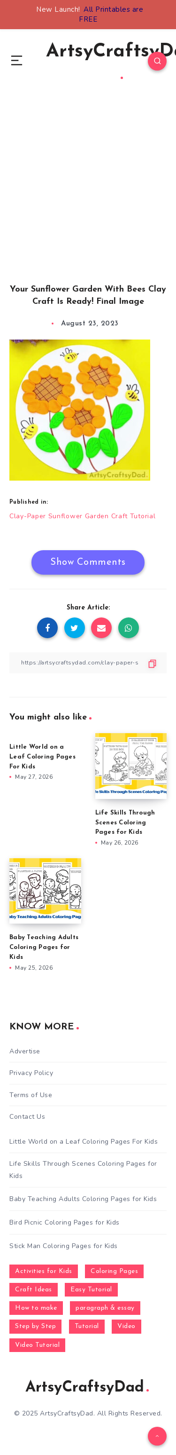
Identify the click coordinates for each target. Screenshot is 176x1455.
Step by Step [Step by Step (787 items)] (35, 1326)
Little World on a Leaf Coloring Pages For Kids (42, 757)
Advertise (24, 1051)
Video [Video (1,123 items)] (126, 1326)
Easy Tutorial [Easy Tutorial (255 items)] (91, 1289)
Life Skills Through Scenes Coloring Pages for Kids (125, 823)
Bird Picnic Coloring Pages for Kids (64, 1222)
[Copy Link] (88, 662)
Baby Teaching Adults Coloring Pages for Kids (43, 947)
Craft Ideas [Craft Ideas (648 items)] (33, 1289)
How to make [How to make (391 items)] (36, 1308)
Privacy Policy (31, 1072)
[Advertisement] (88, 198)
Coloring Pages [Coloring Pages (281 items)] (114, 1271)
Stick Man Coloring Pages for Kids (63, 1245)
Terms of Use (30, 1095)
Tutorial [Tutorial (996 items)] (87, 1326)
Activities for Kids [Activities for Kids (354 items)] (43, 1271)
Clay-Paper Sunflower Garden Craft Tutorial (82, 516)
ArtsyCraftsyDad (87, 1387)
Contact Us (27, 1116)
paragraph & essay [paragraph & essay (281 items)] (105, 1308)
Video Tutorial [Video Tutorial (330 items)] (37, 1345)
